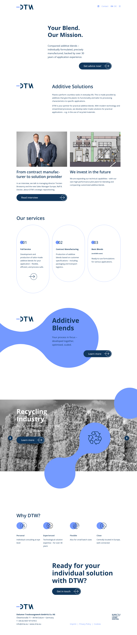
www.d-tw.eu (35, 624)
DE (115, 6)
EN (112, 6)
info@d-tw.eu (22, 624)
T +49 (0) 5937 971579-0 (26, 621)
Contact (105, 6)
